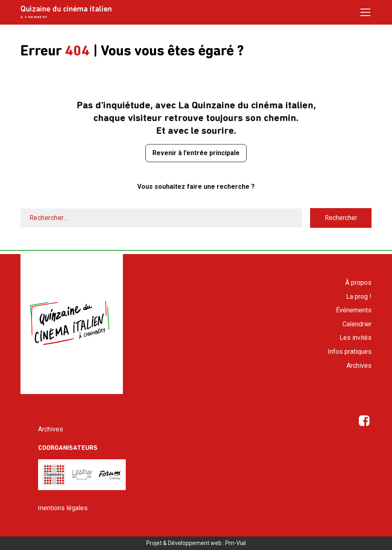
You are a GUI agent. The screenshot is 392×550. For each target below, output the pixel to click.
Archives (359, 365)
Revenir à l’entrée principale (196, 153)
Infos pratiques (350, 351)
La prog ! (359, 296)
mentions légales (63, 508)
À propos (358, 282)
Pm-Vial (235, 543)
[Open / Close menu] (365, 12)
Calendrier (357, 324)
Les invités (356, 337)
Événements (354, 310)
